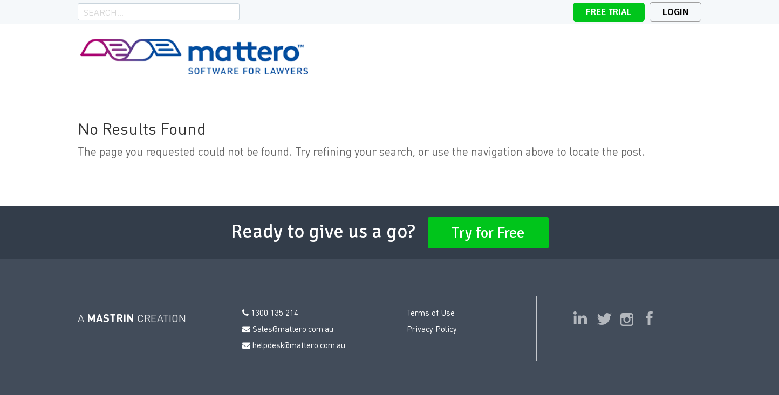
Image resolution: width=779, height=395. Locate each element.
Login (675, 12)
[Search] (151, 12)
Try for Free (488, 233)
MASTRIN (110, 318)
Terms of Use (431, 312)
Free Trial (609, 12)
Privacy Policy (432, 328)
